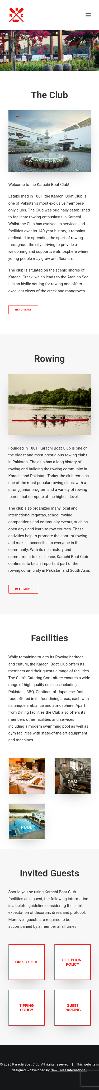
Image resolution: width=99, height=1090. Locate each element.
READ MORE (23, 309)
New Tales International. (68, 1070)
